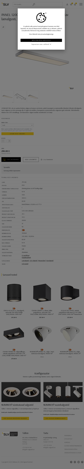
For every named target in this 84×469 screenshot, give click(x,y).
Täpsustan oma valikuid (41, 44)
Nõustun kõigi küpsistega (42, 40)
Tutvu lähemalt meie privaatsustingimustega (42, 34)
